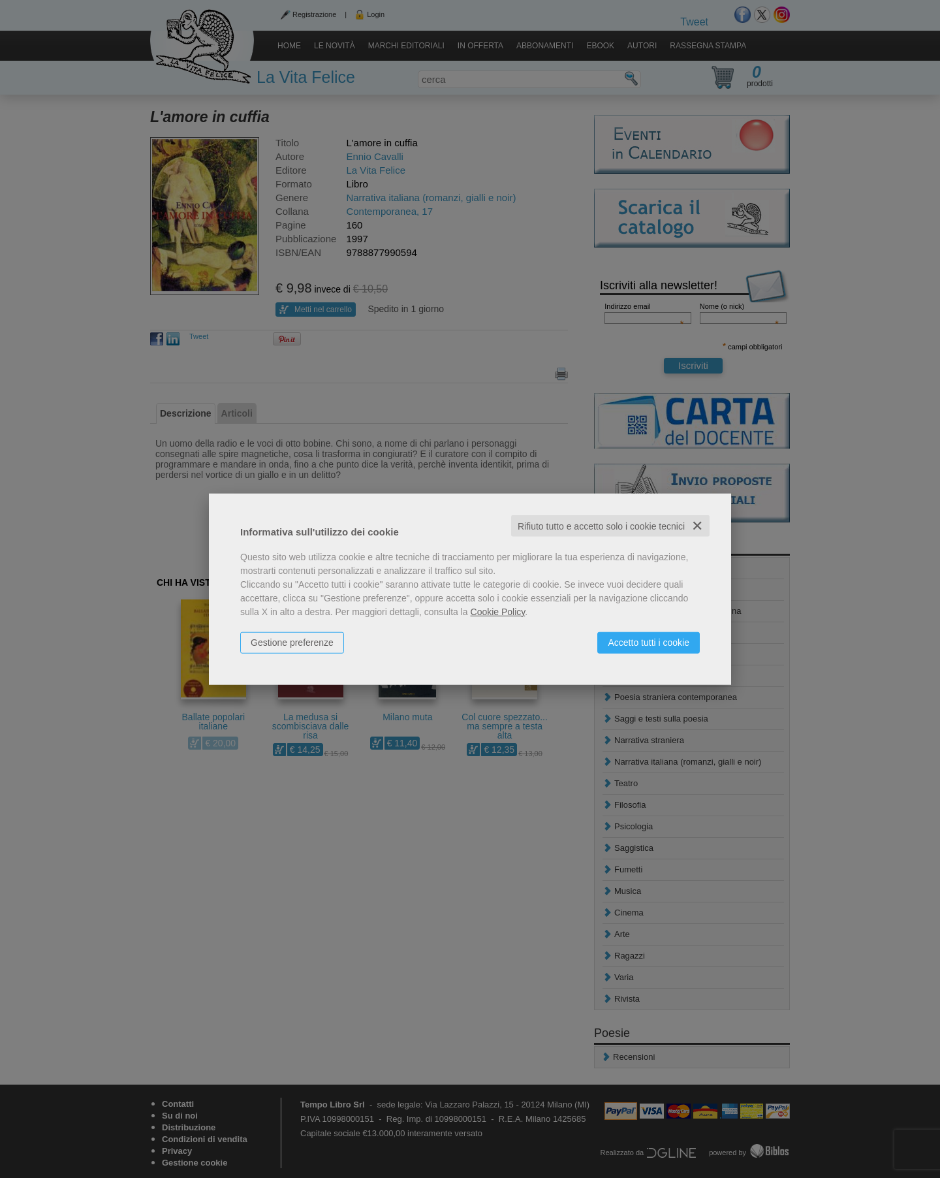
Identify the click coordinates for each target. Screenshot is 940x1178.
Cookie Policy (498, 611)
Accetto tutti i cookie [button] (648, 642)
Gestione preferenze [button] (292, 642)
